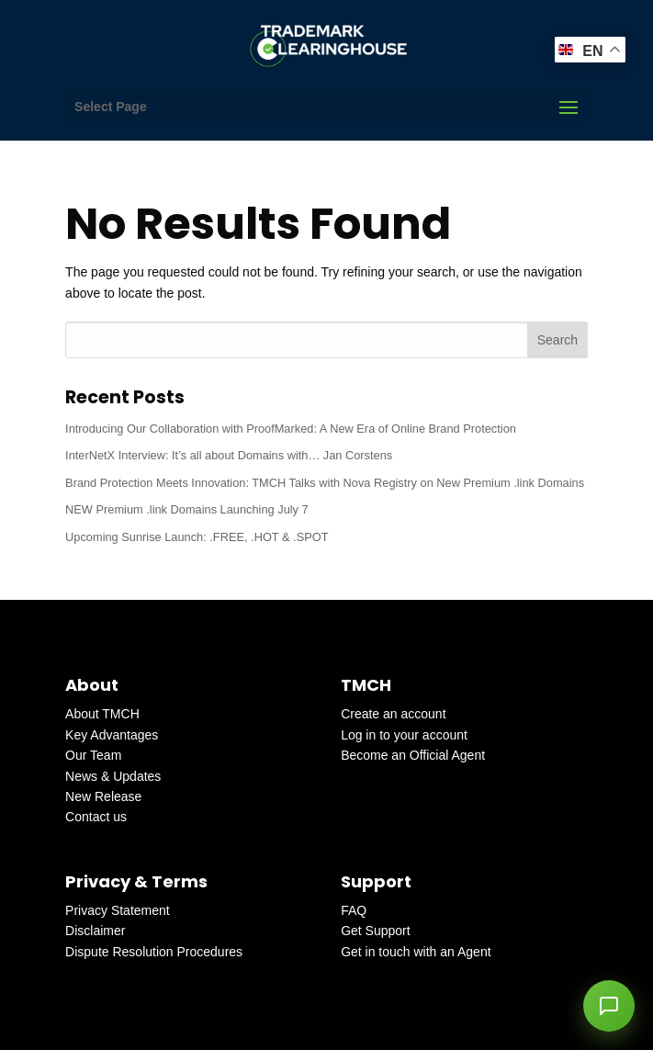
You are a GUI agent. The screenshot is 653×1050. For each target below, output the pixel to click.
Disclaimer (95, 930)
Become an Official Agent (413, 755)
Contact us (96, 816)
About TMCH (102, 713)
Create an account (393, 713)
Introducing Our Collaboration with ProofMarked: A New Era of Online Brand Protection (290, 428)
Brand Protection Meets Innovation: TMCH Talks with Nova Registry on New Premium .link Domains (324, 483)
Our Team (93, 755)
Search (557, 340)
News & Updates (113, 776)
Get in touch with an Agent (415, 951)
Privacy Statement (117, 910)
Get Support (376, 930)
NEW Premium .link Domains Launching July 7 (187, 509)
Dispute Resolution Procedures (153, 951)
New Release (103, 796)
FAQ (353, 910)
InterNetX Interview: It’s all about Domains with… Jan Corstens (228, 455)
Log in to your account (404, 735)
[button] (609, 1006)
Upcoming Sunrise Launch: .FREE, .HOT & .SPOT (196, 537)
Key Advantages (111, 735)
